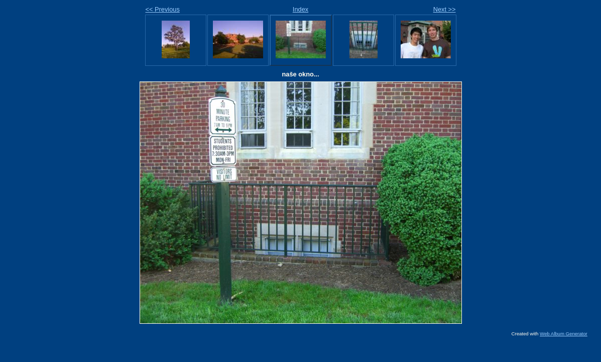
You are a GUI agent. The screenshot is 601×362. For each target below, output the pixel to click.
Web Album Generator (563, 333)
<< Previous (163, 9)
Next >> (444, 9)
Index (300, 9)
